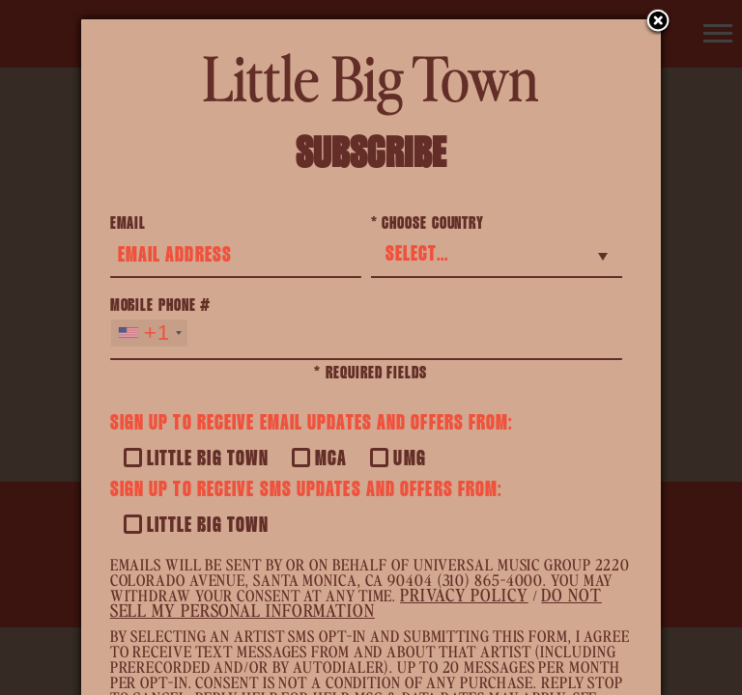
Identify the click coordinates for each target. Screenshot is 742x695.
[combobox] (149, 333)
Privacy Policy (464, 594)
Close (657, 22)
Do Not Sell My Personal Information (356, 602)
